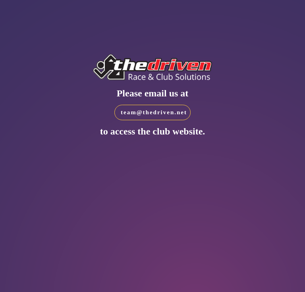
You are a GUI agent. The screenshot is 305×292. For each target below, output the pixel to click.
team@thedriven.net (154, 112)
